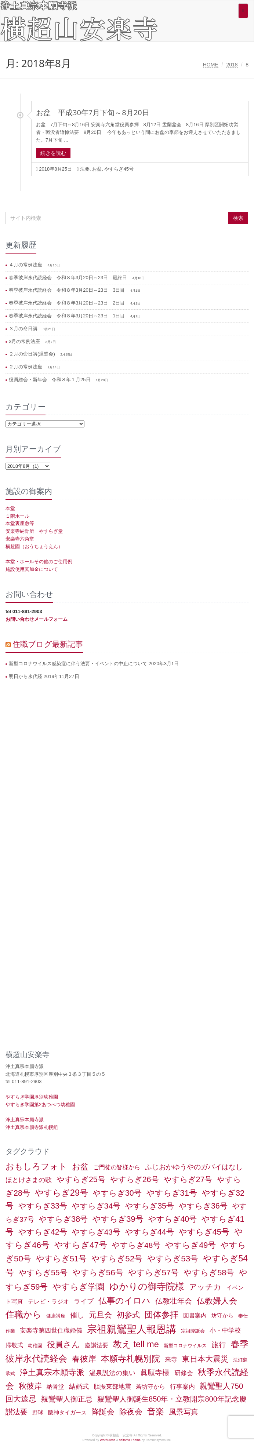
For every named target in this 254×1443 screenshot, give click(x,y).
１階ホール (17, 516)
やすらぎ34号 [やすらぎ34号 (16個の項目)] (96, 1206)
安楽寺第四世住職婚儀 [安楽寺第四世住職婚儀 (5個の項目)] (51, 1330)
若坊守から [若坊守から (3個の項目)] (150, 1387)
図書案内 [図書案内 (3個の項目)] (195, 1315)
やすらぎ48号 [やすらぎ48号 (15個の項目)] (136, 1245)
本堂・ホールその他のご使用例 (39, 561)
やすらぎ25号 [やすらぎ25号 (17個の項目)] (81, 1179)
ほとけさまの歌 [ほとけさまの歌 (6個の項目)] (29, 1180)
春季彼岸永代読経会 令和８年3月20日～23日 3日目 (67, 290)
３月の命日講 (24, 328)
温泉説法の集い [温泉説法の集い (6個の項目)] (112, 1373)
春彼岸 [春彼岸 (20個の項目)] (84, 1358)
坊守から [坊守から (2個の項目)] (222, 1316)
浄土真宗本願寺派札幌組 (32, 1127)
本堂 (10, 508)
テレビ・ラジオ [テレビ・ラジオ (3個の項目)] (48, 1301)
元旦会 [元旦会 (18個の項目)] (100, 1315)
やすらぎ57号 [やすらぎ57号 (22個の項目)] (153, 1272)
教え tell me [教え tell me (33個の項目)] (136, 1344)
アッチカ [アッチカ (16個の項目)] (205, 1287)
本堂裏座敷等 (20, 523)
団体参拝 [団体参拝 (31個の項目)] (161, 1314)
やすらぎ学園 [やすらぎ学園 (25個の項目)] (78, 1286)
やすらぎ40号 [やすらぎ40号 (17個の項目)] (172, 1219)
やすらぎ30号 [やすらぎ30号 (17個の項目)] (117, 1193)
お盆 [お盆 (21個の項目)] (80, 1166)
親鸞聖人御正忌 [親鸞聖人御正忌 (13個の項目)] (66, 1399)
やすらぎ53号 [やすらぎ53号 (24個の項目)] (172, 1258)
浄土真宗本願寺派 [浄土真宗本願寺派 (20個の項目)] (52, 1372)
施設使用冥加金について (32, 569)
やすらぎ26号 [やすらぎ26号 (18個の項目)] (134, 1179)
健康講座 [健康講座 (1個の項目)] (55, 1316)
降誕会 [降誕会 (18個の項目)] (103, 1411)
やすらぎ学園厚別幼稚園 (32, 1097)
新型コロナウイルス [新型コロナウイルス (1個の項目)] (185, 1345)
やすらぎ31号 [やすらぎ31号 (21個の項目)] (171, 1193)
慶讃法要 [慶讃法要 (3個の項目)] (96, 1345)
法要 (85, 169)
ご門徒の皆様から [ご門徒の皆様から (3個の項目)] (116, 1167)
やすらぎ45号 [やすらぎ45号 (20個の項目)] (204, 1231)
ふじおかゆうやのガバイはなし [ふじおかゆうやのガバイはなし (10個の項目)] (194, 1167)
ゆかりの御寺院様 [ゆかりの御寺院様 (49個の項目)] (146, 1286)
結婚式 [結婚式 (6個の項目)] (79, 1386)
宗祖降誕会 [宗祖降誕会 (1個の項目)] (193, 1331)
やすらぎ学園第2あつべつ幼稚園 (40, 1104)
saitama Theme (130, 1440)
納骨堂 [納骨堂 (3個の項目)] (55, 1387)
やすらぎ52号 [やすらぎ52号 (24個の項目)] (116, 1258)
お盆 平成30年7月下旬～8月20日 (92, 112)
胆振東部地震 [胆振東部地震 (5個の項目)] (112, 1386)
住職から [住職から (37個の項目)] (23, 1314)
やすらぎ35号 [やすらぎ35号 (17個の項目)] (149, 1206)
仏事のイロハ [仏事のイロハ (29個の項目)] (124, 1300)
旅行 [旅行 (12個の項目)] (218, 1345)
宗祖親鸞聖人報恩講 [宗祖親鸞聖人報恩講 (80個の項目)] (131, 1329)
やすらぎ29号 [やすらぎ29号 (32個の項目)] (61, 1193)
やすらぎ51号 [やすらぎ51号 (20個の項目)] (61, 1258)
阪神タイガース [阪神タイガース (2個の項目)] (67, 1412)
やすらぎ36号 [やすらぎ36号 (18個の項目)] (203, 1206)
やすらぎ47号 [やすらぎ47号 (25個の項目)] (80, 1245)
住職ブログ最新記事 (47, 644)
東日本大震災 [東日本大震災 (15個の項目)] (205, 1359)
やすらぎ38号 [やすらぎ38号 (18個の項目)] (63, 1219)
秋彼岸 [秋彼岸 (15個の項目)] (30, 1386)
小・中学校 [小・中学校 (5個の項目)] (225, 1330)
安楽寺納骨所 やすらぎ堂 (34, 531)
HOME (210, 65)
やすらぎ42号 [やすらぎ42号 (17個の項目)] (42, 1232)
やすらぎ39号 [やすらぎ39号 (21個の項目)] (117, 1219)
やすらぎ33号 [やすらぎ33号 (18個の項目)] (42, 1206)
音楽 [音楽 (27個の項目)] (155, 1411)
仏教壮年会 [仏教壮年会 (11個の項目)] (173, 1301)
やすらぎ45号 (118, 169)
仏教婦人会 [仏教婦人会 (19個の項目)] (217, 1300)
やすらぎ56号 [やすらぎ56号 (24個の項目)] (97, 1272)
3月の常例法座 (25, 341)
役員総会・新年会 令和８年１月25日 (50, 379)
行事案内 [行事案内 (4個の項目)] (182, 1386)
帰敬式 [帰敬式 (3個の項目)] (14, 1345)
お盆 (97, 169)
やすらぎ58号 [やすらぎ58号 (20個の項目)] (209, 1272)
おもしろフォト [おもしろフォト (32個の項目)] (36, 1166)
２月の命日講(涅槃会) (32, 354)
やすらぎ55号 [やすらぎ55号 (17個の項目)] (43, 1272)
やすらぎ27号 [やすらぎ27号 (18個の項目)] (188, 1179)
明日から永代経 (25, 676)
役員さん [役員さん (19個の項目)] (63, 1344)
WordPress (107, 1440)
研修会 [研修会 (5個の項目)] (183, 1373)
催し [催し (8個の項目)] (77, 1315)
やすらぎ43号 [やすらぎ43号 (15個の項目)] (96, 1232)
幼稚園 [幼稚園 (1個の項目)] (35, 1345)
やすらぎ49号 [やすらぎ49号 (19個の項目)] (190, 1245)
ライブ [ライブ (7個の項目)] (84, 1301)
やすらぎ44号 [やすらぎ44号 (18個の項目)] (149, 1232)
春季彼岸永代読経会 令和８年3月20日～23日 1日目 (67, 315)
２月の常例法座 (26, 366)
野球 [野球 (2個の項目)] (37, 1412)
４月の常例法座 (26, 264)
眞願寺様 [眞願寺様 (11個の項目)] (155, 1373)
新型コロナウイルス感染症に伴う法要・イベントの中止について (78, 663)
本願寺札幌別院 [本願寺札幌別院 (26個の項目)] (130, 1358)
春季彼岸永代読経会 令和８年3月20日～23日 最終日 (68, 277)
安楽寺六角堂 (20, 539)
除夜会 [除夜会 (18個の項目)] (130, 1411)
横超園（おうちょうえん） (34, 546)
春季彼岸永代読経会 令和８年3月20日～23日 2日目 (67, 303)
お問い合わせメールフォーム (37, 619)
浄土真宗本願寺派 (25, 1119)
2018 (231, 65)
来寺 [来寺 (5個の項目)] (171, 1359)
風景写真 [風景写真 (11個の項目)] (183, 1412)
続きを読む (53, 153)
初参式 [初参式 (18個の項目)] (128, 1315)
